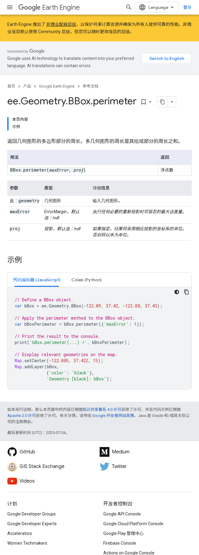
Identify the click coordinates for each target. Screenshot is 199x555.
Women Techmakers (27, 543)
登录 (187, 7)
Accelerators (19, 533)
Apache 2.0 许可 (21, 415)
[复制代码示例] (186, 292)
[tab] (37, 279)
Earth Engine (49, 7)
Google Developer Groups (31, 514)
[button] (37, 279)
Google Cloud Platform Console (133, 523)
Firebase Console (119, 543)
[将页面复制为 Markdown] (162, 102)
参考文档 (90, 86)
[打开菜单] (10, 7)
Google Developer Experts (32, 523)
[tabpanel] (99, 338)
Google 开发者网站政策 (113, 415)
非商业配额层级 (61, 24)
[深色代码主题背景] (177, 292)
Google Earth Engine (57, 86)
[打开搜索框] (129, 7)
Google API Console (122, 514)
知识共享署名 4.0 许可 (102, 409)
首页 (11, 86)
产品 (27, 86)
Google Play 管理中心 (123, 533)
